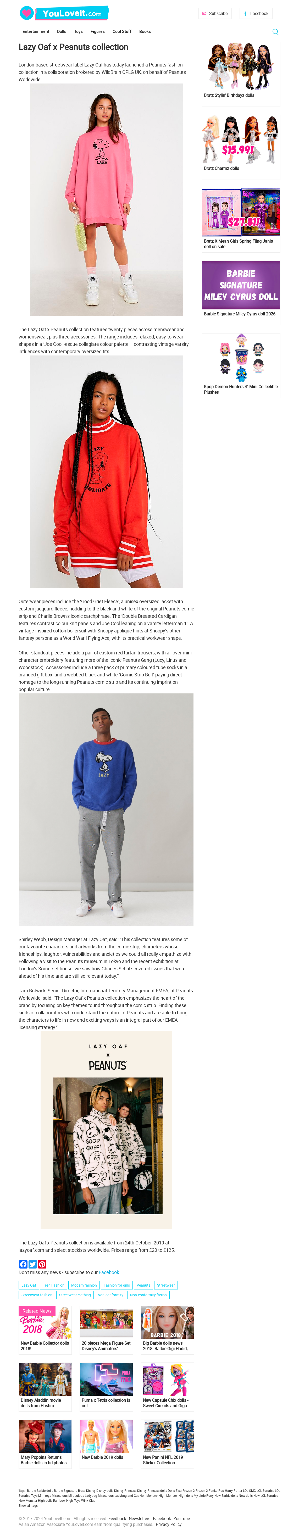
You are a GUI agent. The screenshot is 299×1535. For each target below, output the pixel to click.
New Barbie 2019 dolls (102, 1457)
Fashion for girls (117, 1285)
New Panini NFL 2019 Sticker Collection (163, 1460)
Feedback (117, 1518)
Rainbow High (63, 1500)
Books (145, 31)
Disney (91, 1490)
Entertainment (36, 31)
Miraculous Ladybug (82, 1495)
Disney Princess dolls (152, 1490)
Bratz (81, 1490)
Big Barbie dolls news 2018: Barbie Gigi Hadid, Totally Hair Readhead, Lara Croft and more (165, 1346)
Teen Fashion (53, 1285)
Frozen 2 (202, 1490)
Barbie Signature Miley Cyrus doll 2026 (239, 314)
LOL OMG (249, 1490)
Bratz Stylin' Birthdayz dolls (229, 95)
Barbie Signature (65, 1490)
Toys (78, 31)
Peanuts (143, 1285)
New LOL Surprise (265, 1495)
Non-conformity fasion (148, 1294)
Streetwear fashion (36, 1294)
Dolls (61, 31)
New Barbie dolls (226, 1495)
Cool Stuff (122, 31)
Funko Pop (216, 1490)
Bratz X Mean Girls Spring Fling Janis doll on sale (238, 243)
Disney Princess (125, 1490)
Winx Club (88, 1500)
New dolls (246, 1495)
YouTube (182, 1518)
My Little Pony (204, 1495)
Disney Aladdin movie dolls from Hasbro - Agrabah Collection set (41, 1403)
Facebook (259, 13)
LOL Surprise (265, 1490)
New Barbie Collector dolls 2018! (45, 1346)
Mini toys (44, 1495)
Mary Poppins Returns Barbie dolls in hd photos (44, 1460)
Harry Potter (233, 1490)
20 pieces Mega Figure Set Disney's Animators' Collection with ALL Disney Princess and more (106, 1346)
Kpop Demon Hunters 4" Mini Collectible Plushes (241, 389)
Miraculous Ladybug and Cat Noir (122, 1495)
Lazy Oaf (28, 1285)
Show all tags (28, 1505)
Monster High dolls (179, 1495)
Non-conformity (110, 1294)
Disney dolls (104, 1490)
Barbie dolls (45, 1490)
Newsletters (139, 1518)
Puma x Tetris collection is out (106, 1403)
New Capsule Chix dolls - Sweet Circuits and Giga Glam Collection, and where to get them (165, 1403)
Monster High (155, 1495)
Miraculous (60, 1495)
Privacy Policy (169, 1524)
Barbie (31, 1490)
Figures (98, 31)
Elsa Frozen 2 (185, 1490)
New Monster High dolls (35, 1500)
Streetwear (166, 1285)
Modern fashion (84, 1285)
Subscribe (218, 13)
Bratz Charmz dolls (221, 168)
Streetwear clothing (75, 1294)
